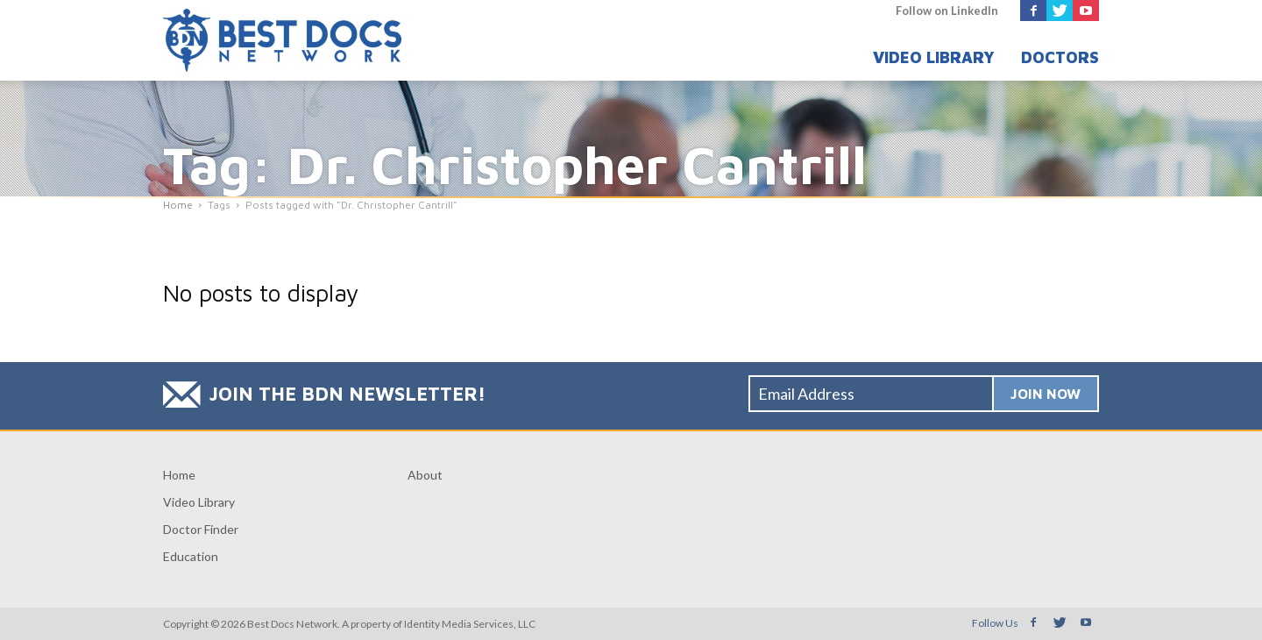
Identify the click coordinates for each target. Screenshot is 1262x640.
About (425, 474)
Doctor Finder (200, 529)
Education (190, 556)
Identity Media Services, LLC (469, 623)
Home (179, 474)
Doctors (1060, 57)
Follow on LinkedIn (947, 11)
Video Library (934, 57)
